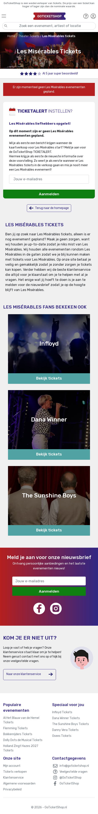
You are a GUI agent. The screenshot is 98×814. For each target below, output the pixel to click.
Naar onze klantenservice (29, 674)
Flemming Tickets (15, 728)
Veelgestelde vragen (73, 772)
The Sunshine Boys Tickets (70, 724)
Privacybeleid (12, 789)
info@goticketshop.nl (74, 766)
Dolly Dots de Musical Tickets (22, 740)
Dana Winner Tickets (66, 718)
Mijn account (11, 766)
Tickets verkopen (15, 772)
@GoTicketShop (71, 777)
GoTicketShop (69, 783)
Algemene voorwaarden (19, 783)
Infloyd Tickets (62, 712)
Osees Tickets (61, 736)
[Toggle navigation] (15, 15)
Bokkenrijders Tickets (17, 734)
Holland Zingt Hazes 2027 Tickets (20, 748)
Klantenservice (13, 777)
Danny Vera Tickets (65, 730)
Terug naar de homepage (49, 208)
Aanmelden (49, 194)
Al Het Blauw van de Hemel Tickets (21, 720)
